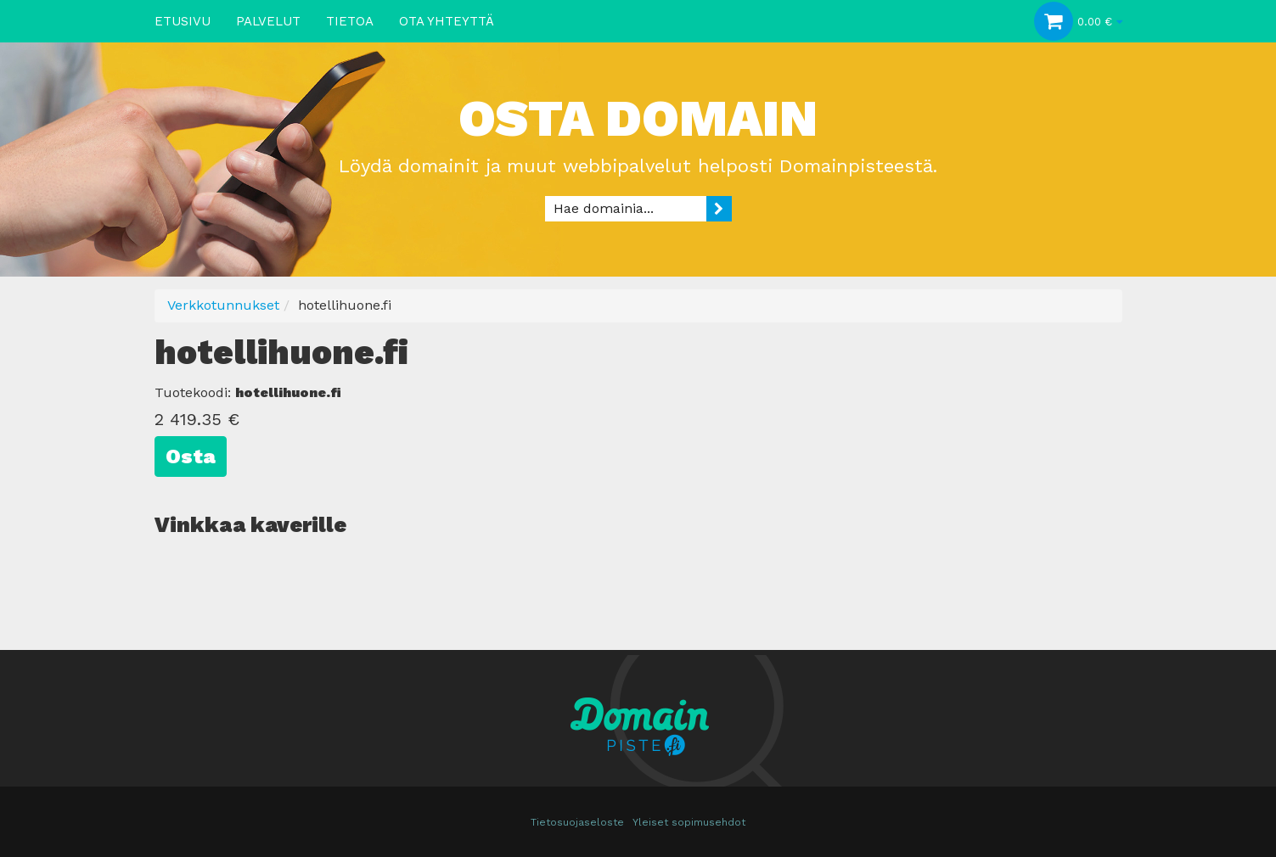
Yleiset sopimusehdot (688, 822)
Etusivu (183, 21)
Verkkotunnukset (223, 305)
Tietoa (350, 21)
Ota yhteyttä (446, 21)
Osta (191, 456)
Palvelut (268, 21)
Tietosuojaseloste (577, 822)
